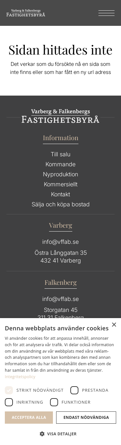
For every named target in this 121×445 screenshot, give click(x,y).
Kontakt (60, 194)
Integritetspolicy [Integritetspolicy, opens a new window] (20, 376)
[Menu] (103, 13)
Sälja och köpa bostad (61, 204)
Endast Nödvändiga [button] (86, 417)
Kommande (60, 164)
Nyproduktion (60, 174)
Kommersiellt (60, 184)
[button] (60, 434)
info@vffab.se (60, 241)
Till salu (60, 154)
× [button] (113, 325)
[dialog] (60, 381)
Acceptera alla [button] (29, 417)
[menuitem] (103, 13)
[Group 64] (25, 13)
